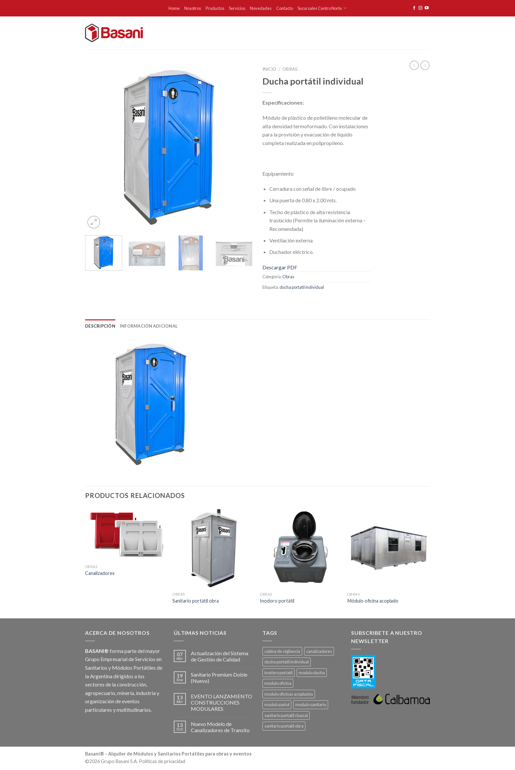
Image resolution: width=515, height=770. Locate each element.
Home (174, 8)
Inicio (269, 69)
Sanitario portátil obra (195, 601)
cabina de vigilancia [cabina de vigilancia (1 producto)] (282, 651)
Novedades (261, 8)
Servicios (237, 8)
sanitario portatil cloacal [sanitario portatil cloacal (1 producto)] (286, 715)
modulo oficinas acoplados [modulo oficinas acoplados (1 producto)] (288, 694)
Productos (215, 8)
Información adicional (149, 326)
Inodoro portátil (277, 601)
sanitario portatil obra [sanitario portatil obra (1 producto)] (283, 726)
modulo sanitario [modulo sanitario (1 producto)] (310, 704)
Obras (290, 69)
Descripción (100, 326)
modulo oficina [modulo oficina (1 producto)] (277, 683)
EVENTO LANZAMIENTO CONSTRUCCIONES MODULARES (221, 702)
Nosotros (192, 8)
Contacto (284, 8)
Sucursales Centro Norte (322, 8)
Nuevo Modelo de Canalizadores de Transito (220, 727)
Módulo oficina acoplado (372, 601)
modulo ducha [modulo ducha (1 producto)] (312, 672)
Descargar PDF (279, 267)
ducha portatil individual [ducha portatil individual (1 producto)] (286, 661)
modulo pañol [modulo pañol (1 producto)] (276, 704)
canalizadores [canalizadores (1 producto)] (319, 651)
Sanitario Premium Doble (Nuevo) (219, 677)
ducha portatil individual (302, 287)
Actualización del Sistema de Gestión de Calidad (219, 656)
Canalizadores (100, 573)
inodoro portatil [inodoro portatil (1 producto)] (278, 672)
